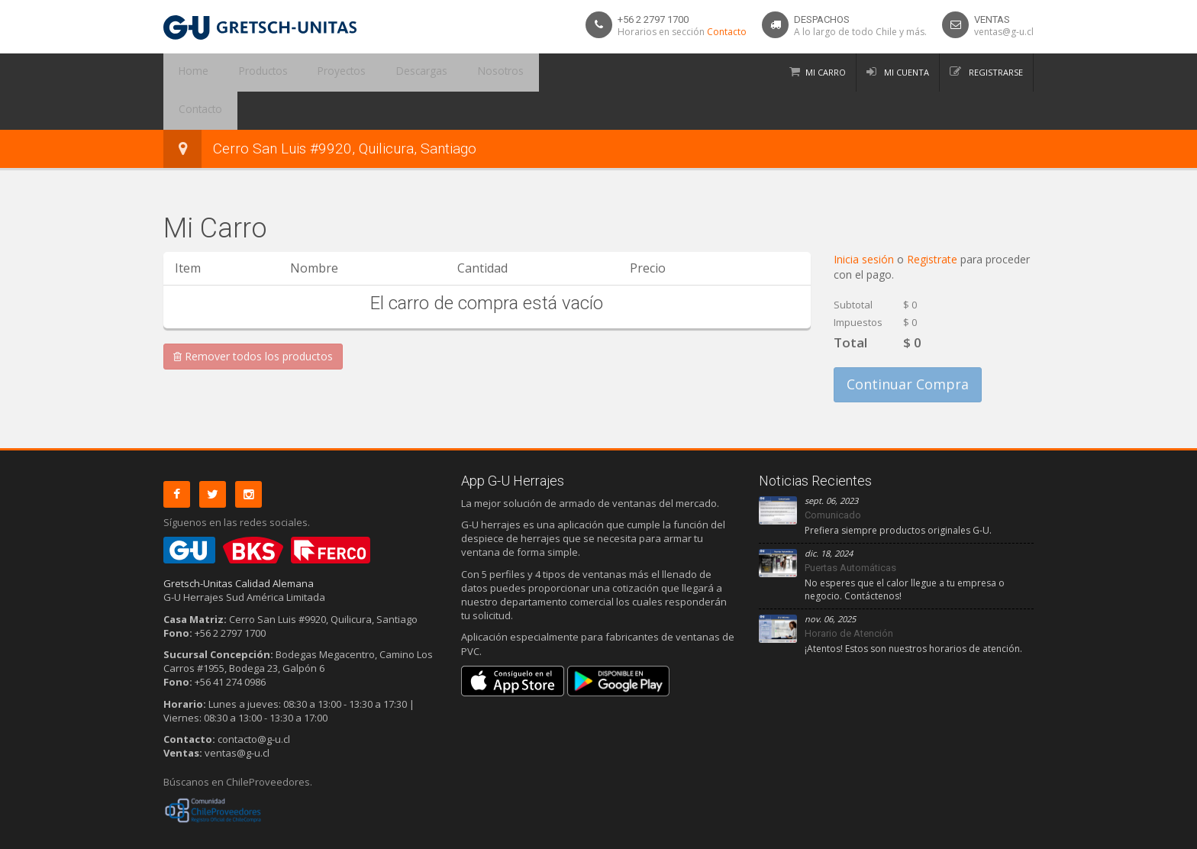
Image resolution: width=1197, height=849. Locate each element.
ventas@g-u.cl (1004, 31)
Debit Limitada (998, 834)
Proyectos (318, 72)
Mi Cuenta (905, 72)
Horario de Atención (849, 595)
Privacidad (216, 834)
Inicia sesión (865, 221)
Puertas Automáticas (850, 529)
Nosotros (458, 72)
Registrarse (994, 72)
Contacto (727, 31)
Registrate (933, 221)
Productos (249, 72)
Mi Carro (825, 72)
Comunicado (833, 477)
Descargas (390, 72)
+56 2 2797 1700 (653, 19)
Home (188, 72)
